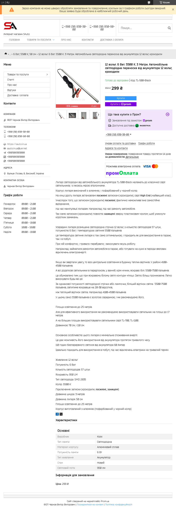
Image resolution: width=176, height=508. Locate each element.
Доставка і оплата (111, 39)
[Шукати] (169, 28)
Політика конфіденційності (118, 504)
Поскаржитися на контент (90, 504)
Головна (14, 39)
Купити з (120, 104)
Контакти (88, 39)
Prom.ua (105, 501)
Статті (10, 79)
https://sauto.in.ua (17, 144)
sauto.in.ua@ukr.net (17, 148)
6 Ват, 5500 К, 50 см (24, 54)
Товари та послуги (39, 39)
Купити (121, 98)
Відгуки (11, 90)
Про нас (66, 39)
